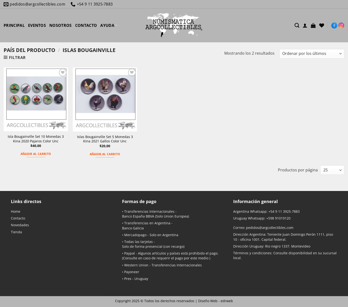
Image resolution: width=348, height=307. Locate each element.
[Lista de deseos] (321, 25)
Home (15, 211)
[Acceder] (305, 25)
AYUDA (108, 25)
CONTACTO (86, 25)
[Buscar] (297, 25)
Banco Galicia (133, 228)
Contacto (18, 218)
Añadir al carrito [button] (36, 154)
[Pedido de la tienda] (311, 53)
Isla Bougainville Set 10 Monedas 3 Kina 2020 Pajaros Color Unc (36, 138)
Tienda (16, 232)
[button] (313, 25)
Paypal (129, 253)
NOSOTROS (60, 25)
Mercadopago (135, 235)
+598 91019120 (278, 218)
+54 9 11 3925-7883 (284, 211)
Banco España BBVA (138, 216)
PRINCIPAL (14, 25)
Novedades (20, 225)
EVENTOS (37, 25)
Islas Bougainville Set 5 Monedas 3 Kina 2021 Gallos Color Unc (105, 139)
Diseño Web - (215, 301)
